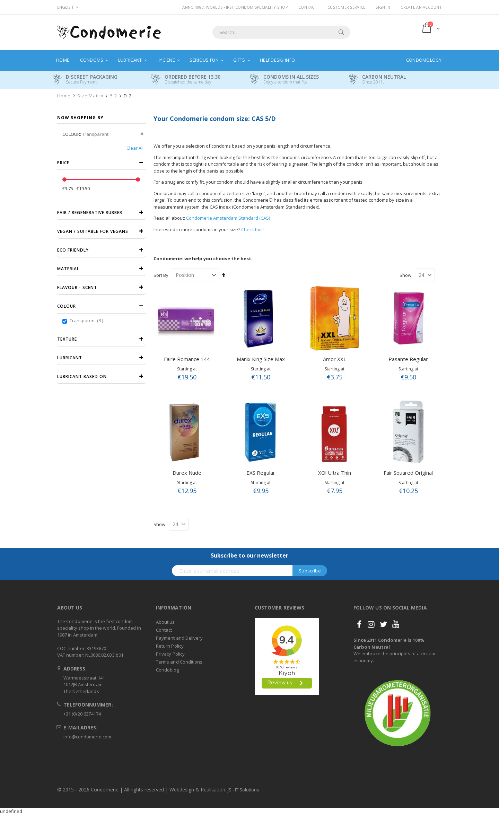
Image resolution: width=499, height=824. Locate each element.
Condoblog (167, 670)
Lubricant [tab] (69, 358)
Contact (307, 7)
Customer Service (346, 7)
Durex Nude (187, 472)
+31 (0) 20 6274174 (82, 714)
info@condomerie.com (87, 737)
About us (165, 622)
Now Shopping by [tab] (80, 118)
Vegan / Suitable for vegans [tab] (92, 231)
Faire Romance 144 (187, 359)
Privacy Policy (170, 654)
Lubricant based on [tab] (82, 376)
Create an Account (421, 7)
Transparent (87, 320)
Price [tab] (63, 163)
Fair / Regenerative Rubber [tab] (89, 213)
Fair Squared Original (408, 472)
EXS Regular (260, 472)
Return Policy (170, 646)
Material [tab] (68, 269)
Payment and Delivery (179, 638)
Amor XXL (334, 359)
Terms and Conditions (179, 662)
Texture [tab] (67, 339)
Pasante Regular (408, 359)
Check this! (252, 229)
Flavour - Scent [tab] (77, 287)
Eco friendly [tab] (73, 250)
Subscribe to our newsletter (249, 555)
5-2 (113, 96)
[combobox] (281, 32)
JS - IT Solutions (243, 790)
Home (64, 95)
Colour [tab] (66, 306)
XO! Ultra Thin (334, 472)
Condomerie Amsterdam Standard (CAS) (228, 218)
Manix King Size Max (261, 359)
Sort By (161, 275)
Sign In (383, 7)
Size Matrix (90, 96)
